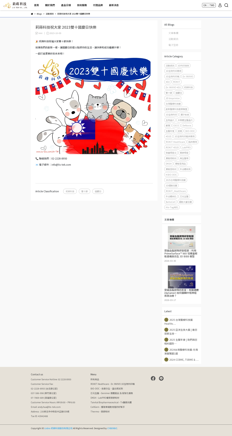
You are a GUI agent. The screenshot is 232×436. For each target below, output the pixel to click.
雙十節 (84, 191)
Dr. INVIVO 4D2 (173, 87)
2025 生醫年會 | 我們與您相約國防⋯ (180, 341)
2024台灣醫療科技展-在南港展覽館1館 (181, 351)
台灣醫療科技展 (173, 103)
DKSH (169, 163)
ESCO (176, 125)
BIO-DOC (190, 131)
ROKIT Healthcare (175, 141)
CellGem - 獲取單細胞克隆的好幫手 (108, 406)
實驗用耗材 (171, 158)
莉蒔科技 (70, 191)
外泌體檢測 (185, 169)
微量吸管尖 (171, 152)
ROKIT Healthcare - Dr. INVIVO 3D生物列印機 (113, 383)
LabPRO (186, 147)
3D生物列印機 (172, 76)
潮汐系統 (184, 114)
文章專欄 (173, 33)
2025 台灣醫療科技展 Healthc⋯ (178, 321)
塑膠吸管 (184, 152)
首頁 (36, 5)
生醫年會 (170, 131)
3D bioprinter (173, 98)
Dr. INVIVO (188, 76)
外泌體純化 (171, 196)
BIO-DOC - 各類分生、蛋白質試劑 (107, 388)
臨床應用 (192, 141)
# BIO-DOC (171, 174)
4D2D (168, 136)
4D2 (168, 81)
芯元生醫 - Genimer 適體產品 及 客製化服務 (112, 393)
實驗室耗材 (171, 169)
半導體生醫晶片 (185, 120)
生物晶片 (170, 120)
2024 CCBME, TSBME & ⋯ (181, 360)
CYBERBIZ (112, 428)
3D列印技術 (183, 65)
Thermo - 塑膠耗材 (100, 411)
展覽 (168, 125)
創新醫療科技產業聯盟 (176, 109)
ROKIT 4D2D (172, 147)
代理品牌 (98, 5)
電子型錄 (173, 45)
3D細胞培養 (171, 185)
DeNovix (186, 125)
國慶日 (98, 191)
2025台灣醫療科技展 (176, 180)
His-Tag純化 (172, 207)
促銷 (180, 131)
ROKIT (176, 81)
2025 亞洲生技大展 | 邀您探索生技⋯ (180, 331)
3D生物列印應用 (173, 70)
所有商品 (95, 379)
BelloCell (171, 201)
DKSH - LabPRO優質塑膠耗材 (105, 397)
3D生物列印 (171, 114)
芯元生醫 (184, 196)
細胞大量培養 (185, 201)
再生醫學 (184, 158)
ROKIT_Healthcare (176, 191)
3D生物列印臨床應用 (185, 136)
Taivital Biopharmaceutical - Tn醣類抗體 (111, 402)
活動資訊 (173, 39)
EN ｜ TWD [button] (208, 5)
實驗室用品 (180, 163)
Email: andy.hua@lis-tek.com (46, 406)
